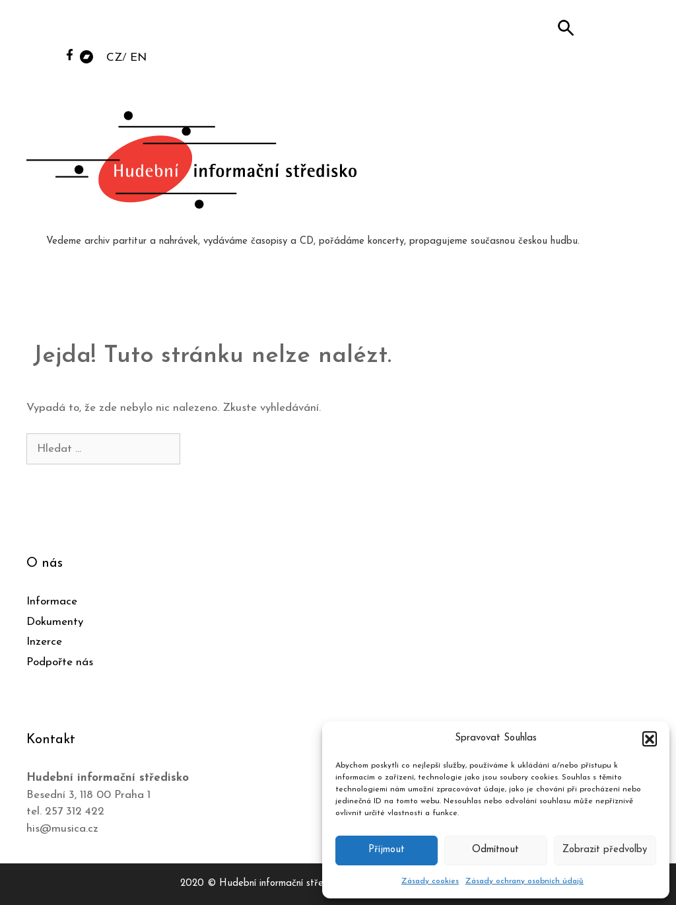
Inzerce (44, 641)
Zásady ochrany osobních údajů (524, 881)
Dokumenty (54, 622)
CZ (114, 57)
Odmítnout (495, 850)
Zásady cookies (430, 881)
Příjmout (386, 850)
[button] (649, 738)
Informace (51, 601)
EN (138, 57)
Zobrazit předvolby (604, 850)
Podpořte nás (59, 662)
